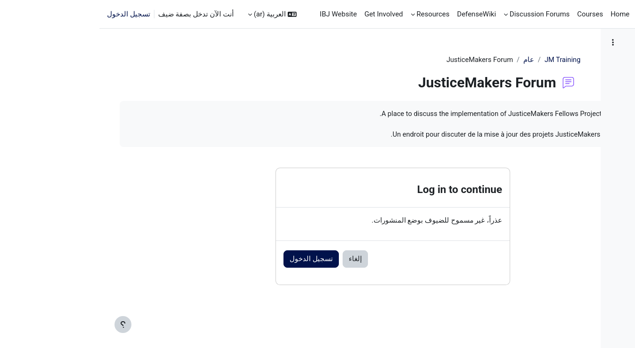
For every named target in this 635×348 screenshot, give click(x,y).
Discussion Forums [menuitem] (440, 14)
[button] (172, 14)
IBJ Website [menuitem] (238, 14)
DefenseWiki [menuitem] (377, 14)
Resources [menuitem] (333, 14)
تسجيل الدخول (29, 14)
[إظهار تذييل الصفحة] (23, 324)
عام (393, 59)
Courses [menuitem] (491, 14)
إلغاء (220, 260)
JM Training (427, 59)
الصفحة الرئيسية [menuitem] (561, 14)
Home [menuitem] (520, 14)
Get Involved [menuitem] (284, 14)
